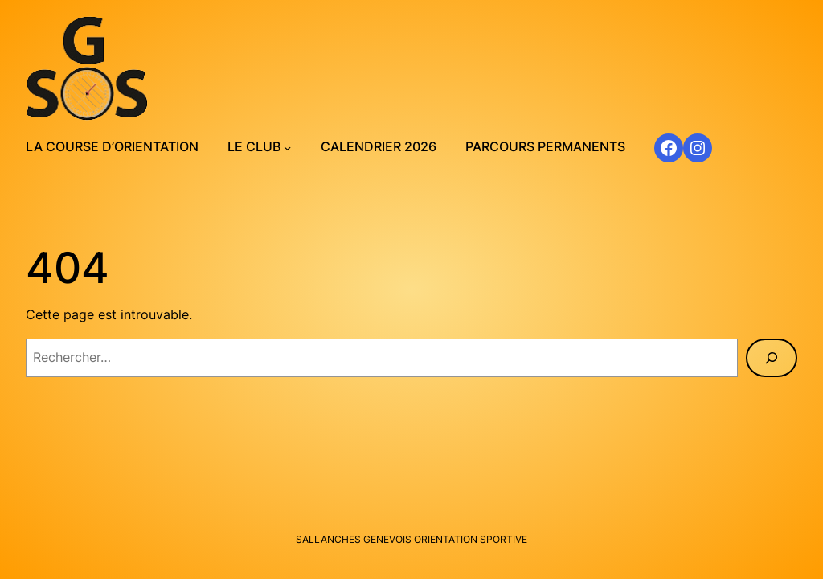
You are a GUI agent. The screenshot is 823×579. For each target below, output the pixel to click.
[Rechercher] (771, 358)
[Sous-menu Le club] (287, 147)
